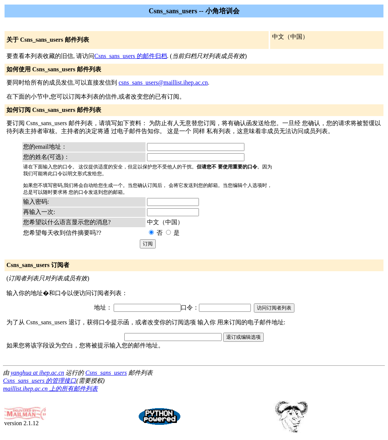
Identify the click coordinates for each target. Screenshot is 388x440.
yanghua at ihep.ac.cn (37, 372)
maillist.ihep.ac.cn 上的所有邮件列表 (50, 388)
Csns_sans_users (106, 372)
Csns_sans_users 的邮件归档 (130, 56)
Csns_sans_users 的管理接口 (39, 380)
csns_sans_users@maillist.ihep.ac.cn (163, 82)
